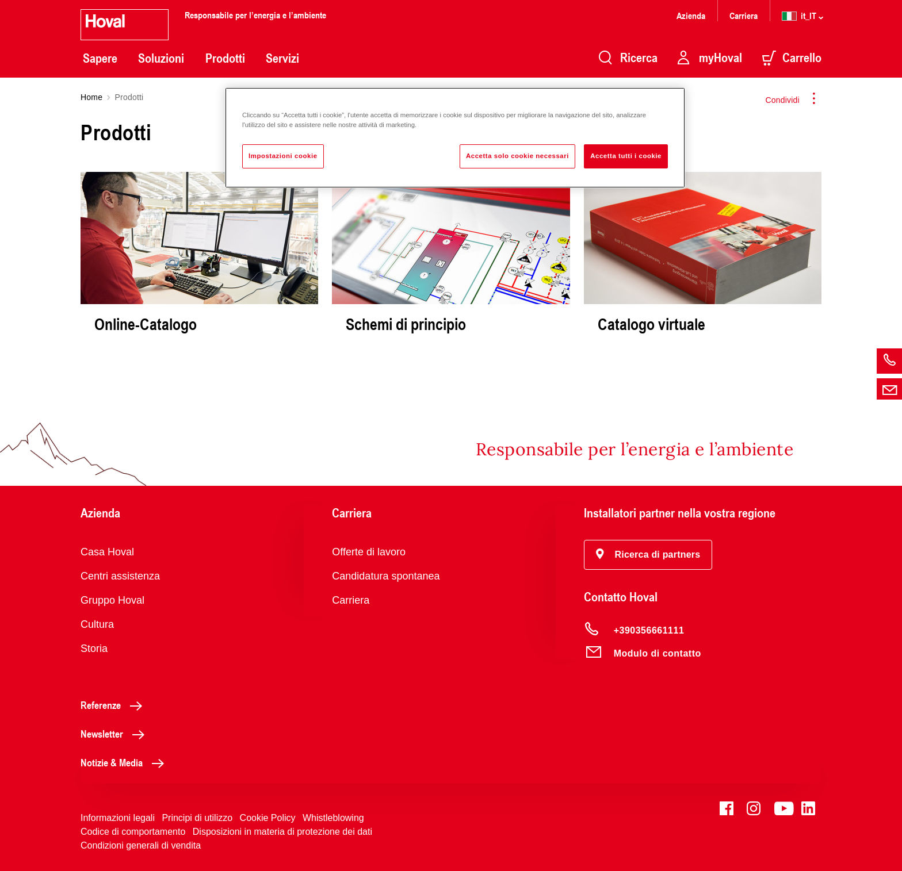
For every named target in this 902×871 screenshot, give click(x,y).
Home (91, 97)
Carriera (743, 15)
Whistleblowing (333, 818)
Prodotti (225, 58)
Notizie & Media (125, 762)
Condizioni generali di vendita (141, 845)
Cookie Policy (268, 818)
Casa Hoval (107, 552)
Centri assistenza (120, 576)
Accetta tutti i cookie (626, 155)
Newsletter (116, 733)
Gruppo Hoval (112, 600)
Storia (94, 648)
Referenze (114, 704)
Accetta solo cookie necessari (517, 155)
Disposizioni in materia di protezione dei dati (282, 832)
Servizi (282, 58)
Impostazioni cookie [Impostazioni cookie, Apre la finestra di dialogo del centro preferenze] (283, 155)
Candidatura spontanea (385, 576)
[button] (648, 555)
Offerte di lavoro (369, 552)
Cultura (97, 624)
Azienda (690, 15)
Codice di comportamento (133, 832)
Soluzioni (161, 58)
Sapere (100, 58)
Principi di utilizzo (197, 818)
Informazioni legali (118, 818)
